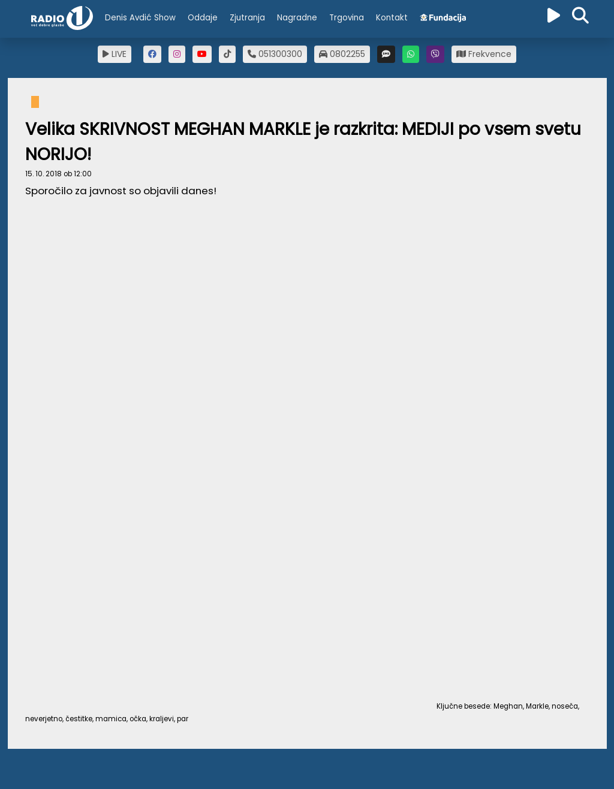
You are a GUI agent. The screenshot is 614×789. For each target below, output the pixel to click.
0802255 (342, 54)
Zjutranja (247, 17)
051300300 (275, 54)
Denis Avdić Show (140, 17)
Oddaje (203, 17)
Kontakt (392, 17)
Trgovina (346, 17)
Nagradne (297, 17)
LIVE (115, 54)
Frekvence (483, 54)
